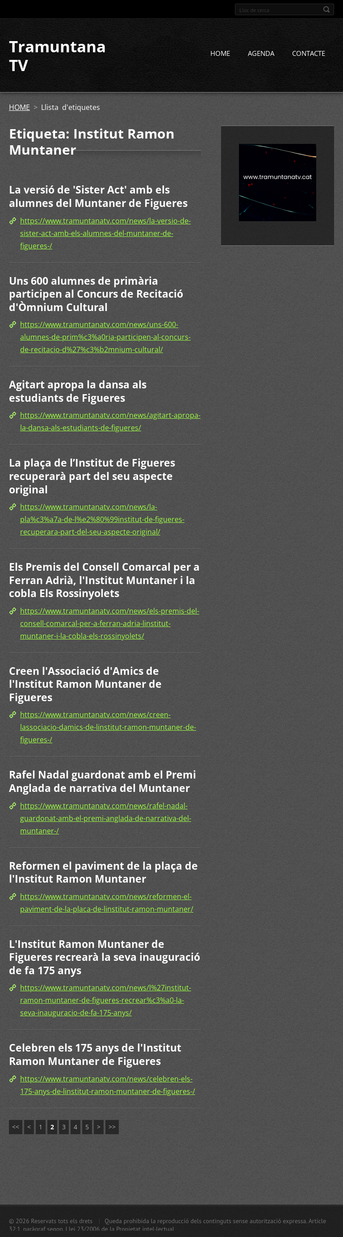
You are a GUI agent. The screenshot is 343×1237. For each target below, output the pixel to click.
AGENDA (261, 53)
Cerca (326, 9)
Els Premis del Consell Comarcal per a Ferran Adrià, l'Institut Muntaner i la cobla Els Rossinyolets (104, 580)
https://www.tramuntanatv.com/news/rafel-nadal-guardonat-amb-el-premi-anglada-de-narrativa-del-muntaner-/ (105, 818)
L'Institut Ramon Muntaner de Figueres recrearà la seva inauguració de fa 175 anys (104, 957)
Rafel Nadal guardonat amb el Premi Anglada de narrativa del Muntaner (102, 781)
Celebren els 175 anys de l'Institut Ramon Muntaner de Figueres (95, 1054)
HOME (220, 53)
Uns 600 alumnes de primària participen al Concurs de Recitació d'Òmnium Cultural (96, 293)
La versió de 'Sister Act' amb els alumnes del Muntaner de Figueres (98, 196)
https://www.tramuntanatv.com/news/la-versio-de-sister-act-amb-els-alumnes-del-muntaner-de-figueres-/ (105, 233)
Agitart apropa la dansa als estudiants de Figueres (77, 391)
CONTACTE (308, 53)
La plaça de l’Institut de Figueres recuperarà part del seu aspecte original (92, 475)
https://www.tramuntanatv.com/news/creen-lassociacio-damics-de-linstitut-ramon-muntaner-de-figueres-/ (108, 727)
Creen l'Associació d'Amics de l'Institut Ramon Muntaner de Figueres (85, 684)
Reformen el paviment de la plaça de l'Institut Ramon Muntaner (103, 872)
